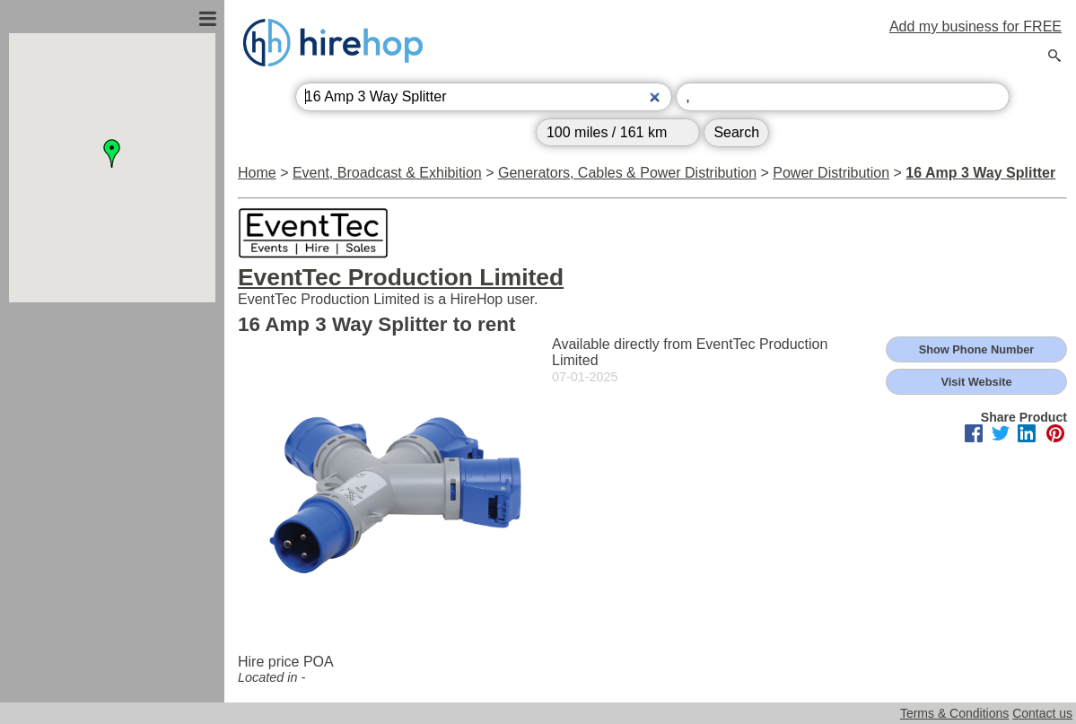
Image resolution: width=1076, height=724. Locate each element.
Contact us (1042, 713)
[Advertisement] (112, 496)
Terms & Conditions (954, 713)
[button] (112, 153)
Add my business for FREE (975, 26)
